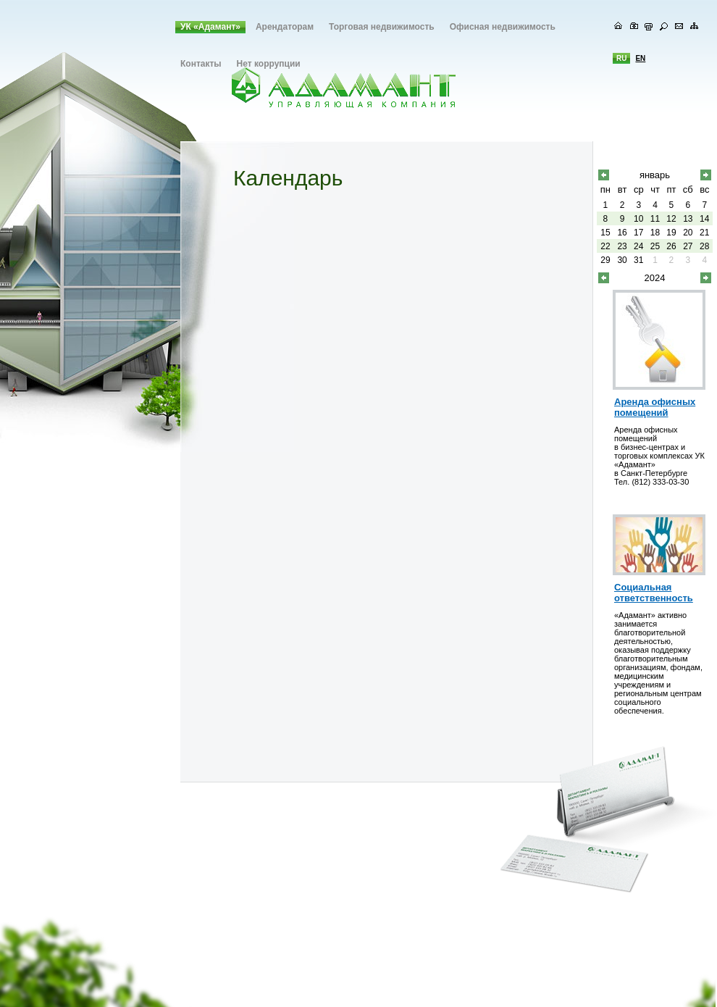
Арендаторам (285, 27)
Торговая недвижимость (382, 27)
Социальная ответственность (653, 592)
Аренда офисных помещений (654, 407)
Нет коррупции (269, 64)
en (640, 58)
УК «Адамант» (210, 27)
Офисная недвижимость (502, 27)
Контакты (201, 64)
